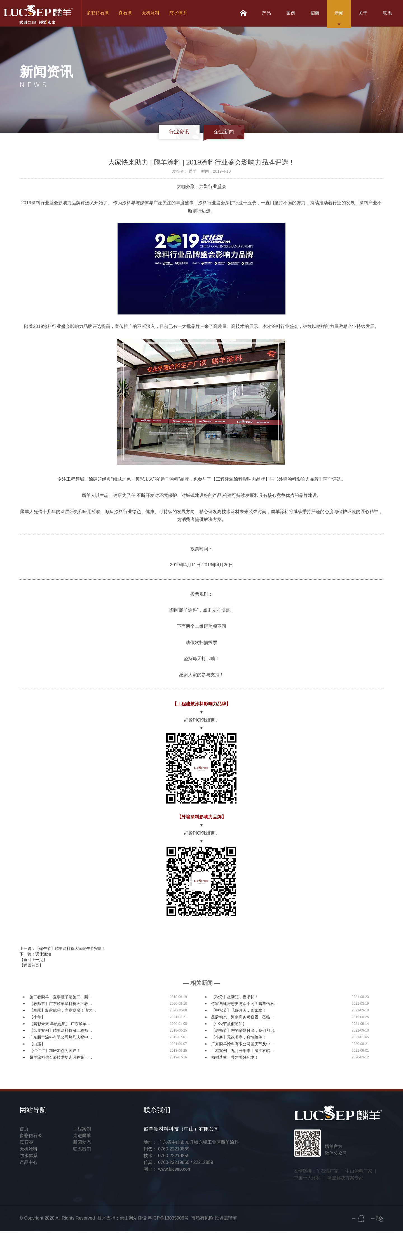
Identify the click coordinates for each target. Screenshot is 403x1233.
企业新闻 (224, 133)
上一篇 (63, 950)
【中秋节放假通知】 (229, 1025)
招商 (308, 13)
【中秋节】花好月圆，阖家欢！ (238, 1012)
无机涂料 (152, 13)
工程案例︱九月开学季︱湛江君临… (242, 1052)
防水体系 (180, 13)
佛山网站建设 (133, 1219)
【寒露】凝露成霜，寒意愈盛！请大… (62, 1012)
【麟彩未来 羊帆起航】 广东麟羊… (59, 1025)
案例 (283, 13)
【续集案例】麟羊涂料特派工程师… (60, 1032)
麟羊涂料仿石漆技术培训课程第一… (60, 1059)
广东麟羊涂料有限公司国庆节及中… (242, 1045)
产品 (257, 13)
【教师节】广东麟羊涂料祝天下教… (60, 1005)
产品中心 (29, 1164)
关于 (360, 13)
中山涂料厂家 (358, 1172)
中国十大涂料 (307, 1179)
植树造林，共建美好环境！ (234, 1059)
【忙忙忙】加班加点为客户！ (54, 1052)
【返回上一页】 (33, 961)
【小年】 (37, 1018)
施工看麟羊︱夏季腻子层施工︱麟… (60, 998)
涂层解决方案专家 (345, 1179)
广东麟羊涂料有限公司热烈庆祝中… (60, 1039)
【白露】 (37, 1045)
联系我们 (82, 1150)
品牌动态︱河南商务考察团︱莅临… (242, 1018)
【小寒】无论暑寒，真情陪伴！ (238, 1039)
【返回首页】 (31, 967)
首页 (24, 1130)
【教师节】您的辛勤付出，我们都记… (244, 1032)
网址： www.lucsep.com (168, 1170)
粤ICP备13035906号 (168, 1219)
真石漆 (126, 13)
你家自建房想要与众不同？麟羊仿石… (244, 1005)
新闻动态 (82, 1144)
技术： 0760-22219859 (167, 1157)
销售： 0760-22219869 (167, 1150)
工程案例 (82, 1130)
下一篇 (35, 955)
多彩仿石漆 (98, 13)
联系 (386, 13)
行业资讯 (178, 133)
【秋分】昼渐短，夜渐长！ (234, 998)
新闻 (334, 13)
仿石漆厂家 (327, 1172)
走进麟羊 (82, 1137)
